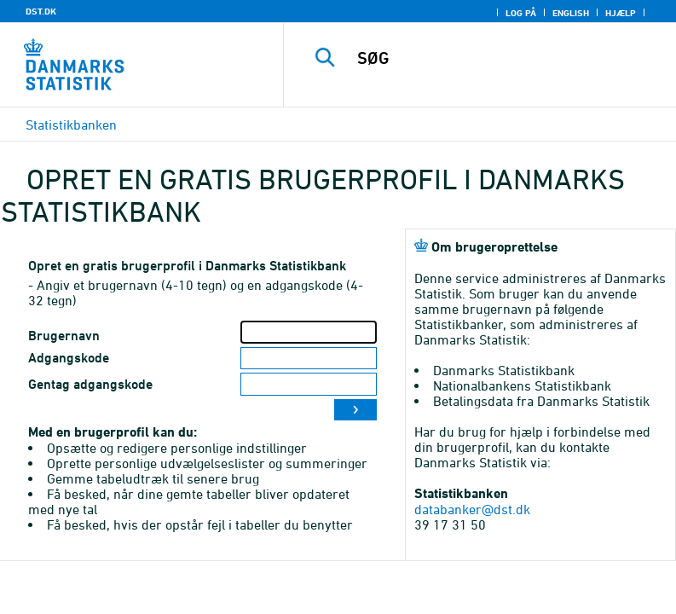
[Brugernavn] (308, 332)
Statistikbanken (71, 124)
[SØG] (505, 58)
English (570, 13)
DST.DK (41, 11)
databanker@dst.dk (472, 509)
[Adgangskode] (308, 358)
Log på (521, 13)
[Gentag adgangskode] (308, 384)
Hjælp (620, 13)
